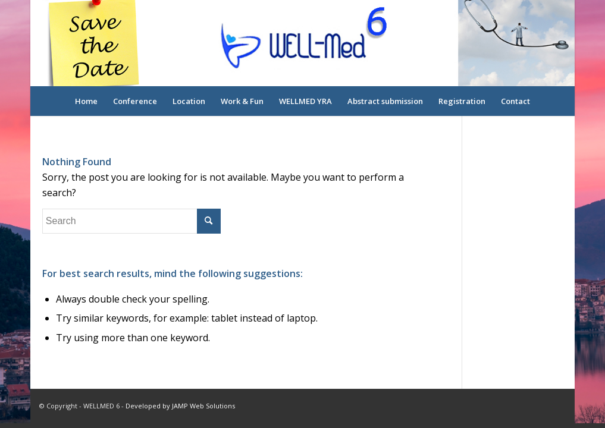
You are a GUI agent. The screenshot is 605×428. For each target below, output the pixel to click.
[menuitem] (86, 101)
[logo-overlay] (302, 43)
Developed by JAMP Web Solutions (180, 405)
